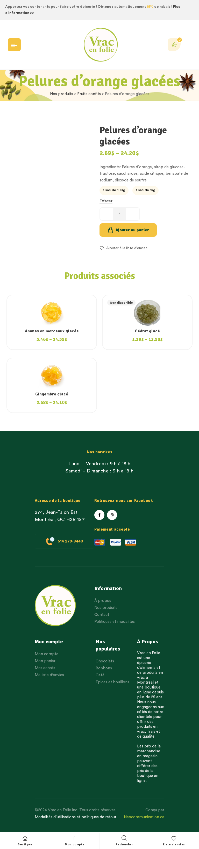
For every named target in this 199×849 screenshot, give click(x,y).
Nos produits (61, 94)
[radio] (114, 190)
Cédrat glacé (147, 331)
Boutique (25, 844)
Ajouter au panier (132, 230)
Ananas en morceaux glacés (52, 331)
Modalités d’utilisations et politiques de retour (75, 817)
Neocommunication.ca (144, 817)
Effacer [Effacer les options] (106, 201)
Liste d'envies (174, 844)
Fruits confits (89, 94)
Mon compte (74, 844)
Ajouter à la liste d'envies (126, 248)
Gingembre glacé (51, 394)
